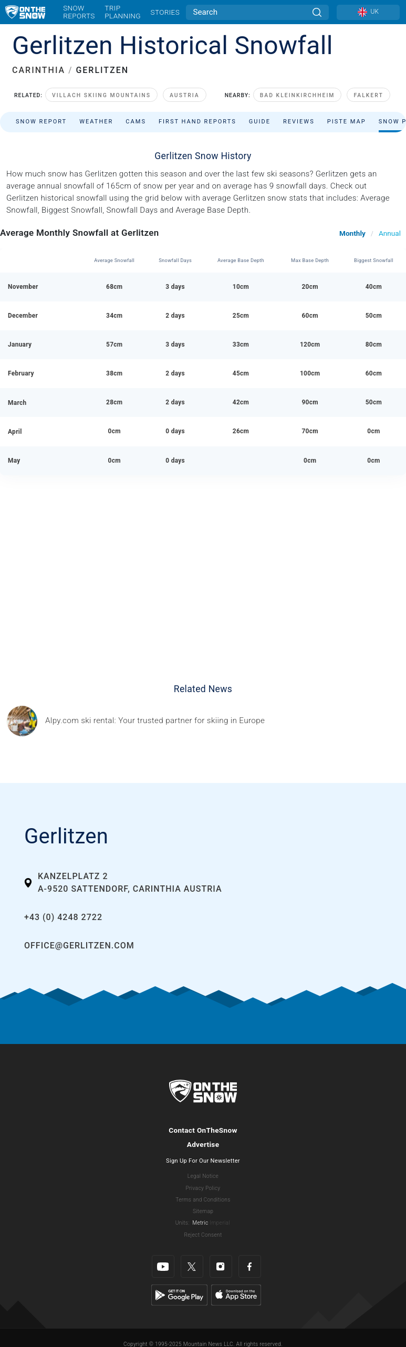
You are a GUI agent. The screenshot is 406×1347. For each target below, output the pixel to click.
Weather (96, 121)
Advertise (203, 1144)
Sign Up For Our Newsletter (203, 1160)
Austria (185, 95)
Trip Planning (123, 12)
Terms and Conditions (202, 1200)
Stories (165, 12)
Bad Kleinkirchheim (297, 95)
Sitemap (203, 1211)
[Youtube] (163, 1266)
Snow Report (41, 121)
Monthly (352, 233)
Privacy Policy (203, 1188)
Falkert (368, 95)
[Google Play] (179, 1294)
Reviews (299, 121)
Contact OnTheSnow (203, 1130)
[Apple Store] (236, 1294)
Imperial (220, 1223)
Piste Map (346, 121)
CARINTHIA (38, 70)
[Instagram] (221, 1266)
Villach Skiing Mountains (101, 95)
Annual (390, 233)
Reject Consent (203, 1235)
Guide (259, 121)
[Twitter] (192, 1266)
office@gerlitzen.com (79, 946)
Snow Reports (79, 12)
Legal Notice (203, 1176)
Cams (136, 121)
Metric (200, 1223)
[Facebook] (249, 1266)
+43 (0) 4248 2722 (63, 917)
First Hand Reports (197, 121)
